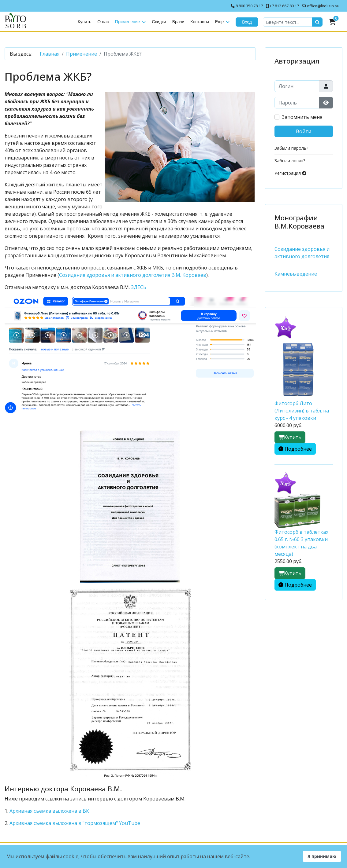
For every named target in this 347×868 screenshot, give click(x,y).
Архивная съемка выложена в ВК (49, 811)
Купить (84, 21)
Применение (127, 21)
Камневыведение (295, 273)
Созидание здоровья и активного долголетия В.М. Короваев (132, 275)
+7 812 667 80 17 (284, 6)
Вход (247, 22)
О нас (103, 21)
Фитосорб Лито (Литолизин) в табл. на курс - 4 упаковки (301, 410)
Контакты (199, 21)
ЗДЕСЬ (138, 287)
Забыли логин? (289, 160)
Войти (303, 131)
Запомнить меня (302, 117)
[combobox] (287, 22)
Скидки (159, 21)
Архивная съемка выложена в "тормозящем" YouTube (74, 823)
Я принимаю (322, 856)
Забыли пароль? (291, 148)
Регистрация (290, 173)
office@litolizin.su (323, 6)
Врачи (178, 21)
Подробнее (298, 448)
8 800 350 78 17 (249, 6)
